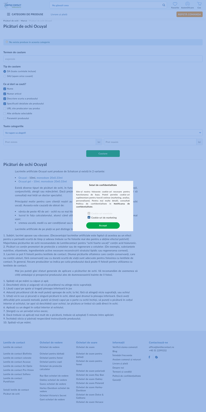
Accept (103, 225)
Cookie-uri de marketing (104, 217)
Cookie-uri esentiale (101, 213)
